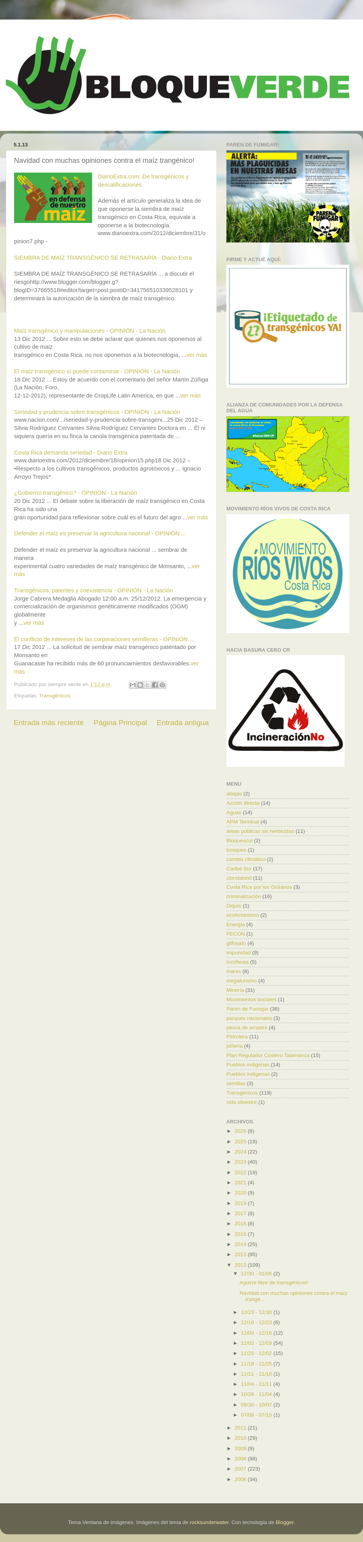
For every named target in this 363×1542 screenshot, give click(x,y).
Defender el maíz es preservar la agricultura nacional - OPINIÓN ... (100, 533)
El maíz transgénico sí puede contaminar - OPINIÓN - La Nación (97, 371)
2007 (241, 1469)
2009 (241, 1448)
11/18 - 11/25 (257, 1364)
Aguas (233, 812)
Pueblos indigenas (247, 1065)
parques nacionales (249, 1018)
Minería (235, 990)
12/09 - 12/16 (257, 1333)
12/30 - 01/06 (257, 1273)
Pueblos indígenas (248, 1074)
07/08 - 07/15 (257, 1415)
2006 (241, 1479)
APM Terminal (242, 822)
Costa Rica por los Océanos (259, 887)
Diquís (233, 906)
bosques (236, 850)
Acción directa (243, 803)
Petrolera (237, 1036)
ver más (196, 355)
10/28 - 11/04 (257, 1394)
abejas (234, 794)
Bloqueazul (239, 840)
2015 (241, 1234)
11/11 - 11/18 (257, 1374)
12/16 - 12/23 (257, 1322)
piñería (234, 1046)
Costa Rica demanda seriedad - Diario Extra (70, 452)
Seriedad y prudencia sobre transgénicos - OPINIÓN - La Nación (97, 412)
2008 (241, 1459)
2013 (241, 1254)
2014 (241, 1244)
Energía (235, 924)
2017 (241, 1213)
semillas (236, 1083)
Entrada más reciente (49, 722)
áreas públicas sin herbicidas (260, 831)
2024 (241, 1152)
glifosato (236, 943)
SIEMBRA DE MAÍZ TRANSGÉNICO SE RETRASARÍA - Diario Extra (103, 258)
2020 (241, 1193)
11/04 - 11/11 (257, 1384)
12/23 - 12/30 (257, 1312)
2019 (241, 1203)
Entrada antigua (183, 722)
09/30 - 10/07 (257, 1405)
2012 (241, 1265)
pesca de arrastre (246, 1027)
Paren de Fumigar (247, 1009)
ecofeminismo (242, 915)
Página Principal (120, 722)
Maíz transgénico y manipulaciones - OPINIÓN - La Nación (89, 331)
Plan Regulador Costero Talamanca (268, 1055)
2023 (241, 1162)
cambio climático (245, 859)
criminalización (243, 896)
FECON (235, 934)
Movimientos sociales (251, 999)
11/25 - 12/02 (257, 1353)
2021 (241, 1182)
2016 (241, 1223)
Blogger (285, 1522)
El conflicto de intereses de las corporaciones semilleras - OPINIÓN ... (104, 639)
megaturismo (241, 981)
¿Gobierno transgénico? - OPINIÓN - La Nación (75, 493)
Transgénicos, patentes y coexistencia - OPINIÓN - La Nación (93, 590)
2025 (241, 1141)
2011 (241, 1428)
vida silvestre (241, 1102)
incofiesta (237, 962)
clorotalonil (239, 878)
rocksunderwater (209, 1522)
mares (233, 971)
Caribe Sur (239, 869)
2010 (241, 1438)
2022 (241, 1172)
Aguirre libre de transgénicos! (274, 1282)
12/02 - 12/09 (257, 1343)
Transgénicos (55, 696)
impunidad (238, 953)
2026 (241, 1131)
